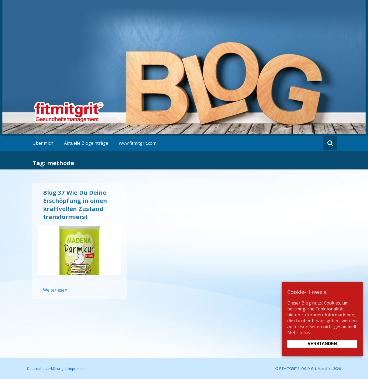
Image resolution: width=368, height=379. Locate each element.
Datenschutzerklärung (45, 368)
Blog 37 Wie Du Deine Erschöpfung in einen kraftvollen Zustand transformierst (75, 204)
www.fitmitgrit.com (137, 143)
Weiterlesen (55, 290)
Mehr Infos (298, 332)
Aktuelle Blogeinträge (86, 143)
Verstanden (322, 343)
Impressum (77, 368)
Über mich (43, 143)
